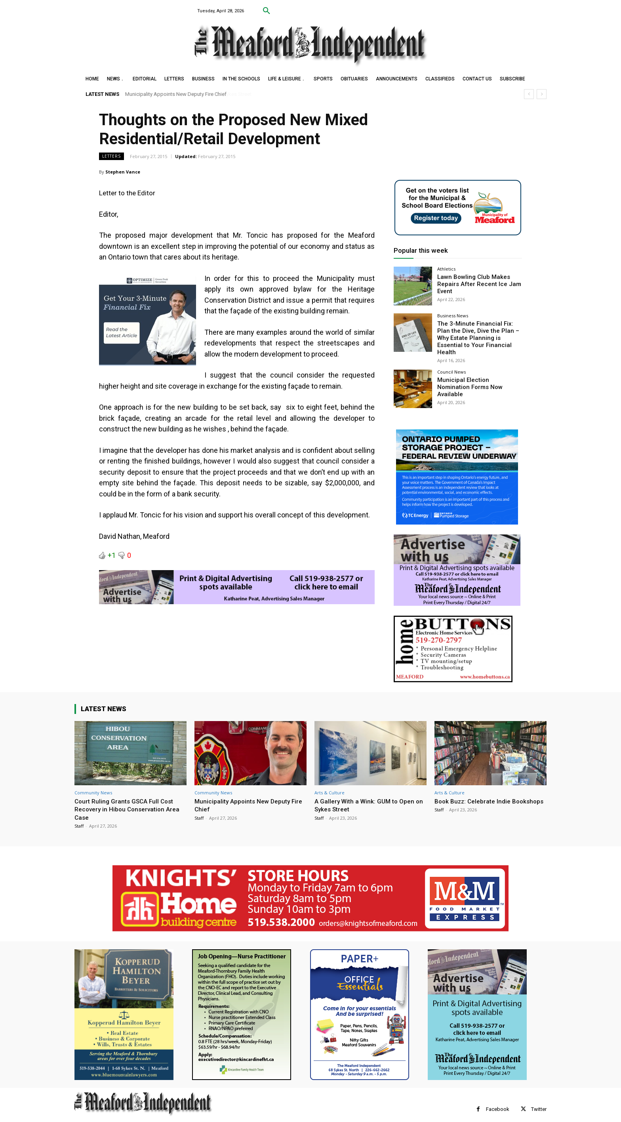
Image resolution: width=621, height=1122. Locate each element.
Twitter (539, 1100)
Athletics (446, 269)
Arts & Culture (329, 783)
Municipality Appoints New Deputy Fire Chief (176, 94)
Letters (111, 156)
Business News (452, 315)
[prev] (529, 94)
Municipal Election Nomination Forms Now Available (476, 373)
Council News (451, 363)
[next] (542, 94)
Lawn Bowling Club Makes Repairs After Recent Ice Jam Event (474, 283)
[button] (266, 11)
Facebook (497, 1100)
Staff (79, 817)
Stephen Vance (122, 172)
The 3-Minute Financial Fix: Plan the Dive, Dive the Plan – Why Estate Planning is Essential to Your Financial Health (478, 333)
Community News (93, 783)
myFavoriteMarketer (173, 1116)
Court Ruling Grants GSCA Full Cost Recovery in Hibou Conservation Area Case (130, 800)
